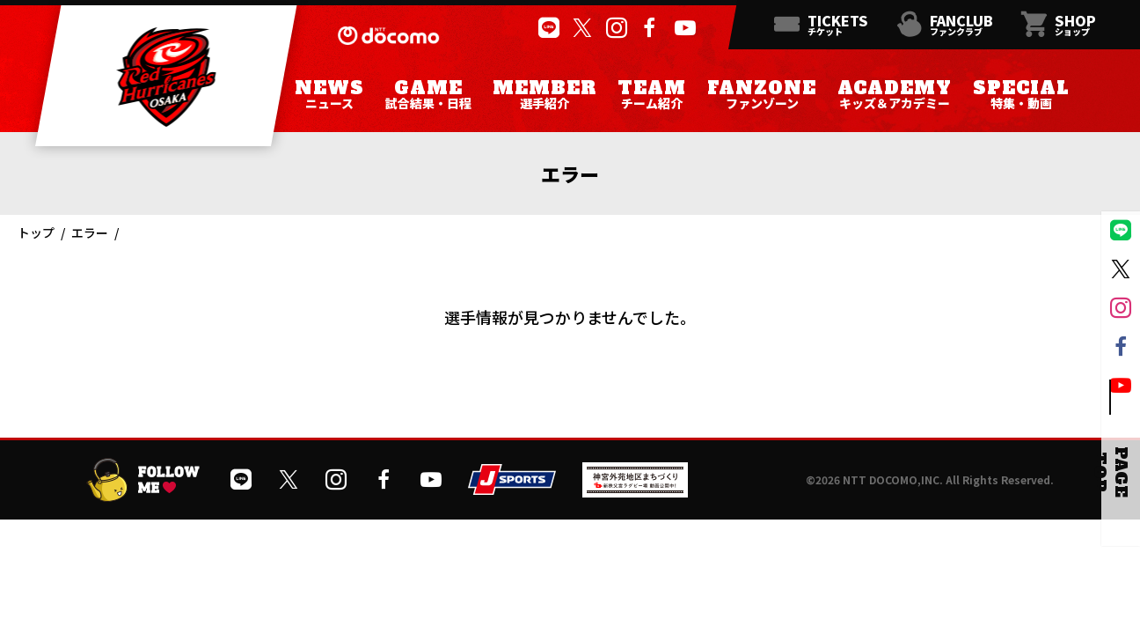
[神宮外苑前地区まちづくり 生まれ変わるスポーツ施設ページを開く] (635, 491)
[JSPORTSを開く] (512, 488)
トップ (36, 232)
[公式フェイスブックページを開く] (648, 28)
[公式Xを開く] (580, 28)
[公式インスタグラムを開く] (614, 28)
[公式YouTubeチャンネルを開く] (683, 28)
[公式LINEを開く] (546, 28)
